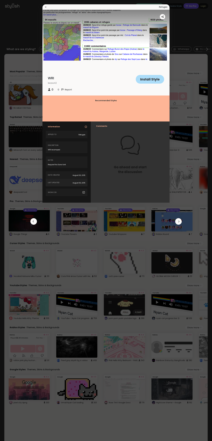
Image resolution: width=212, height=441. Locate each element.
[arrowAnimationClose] (33, 221)
